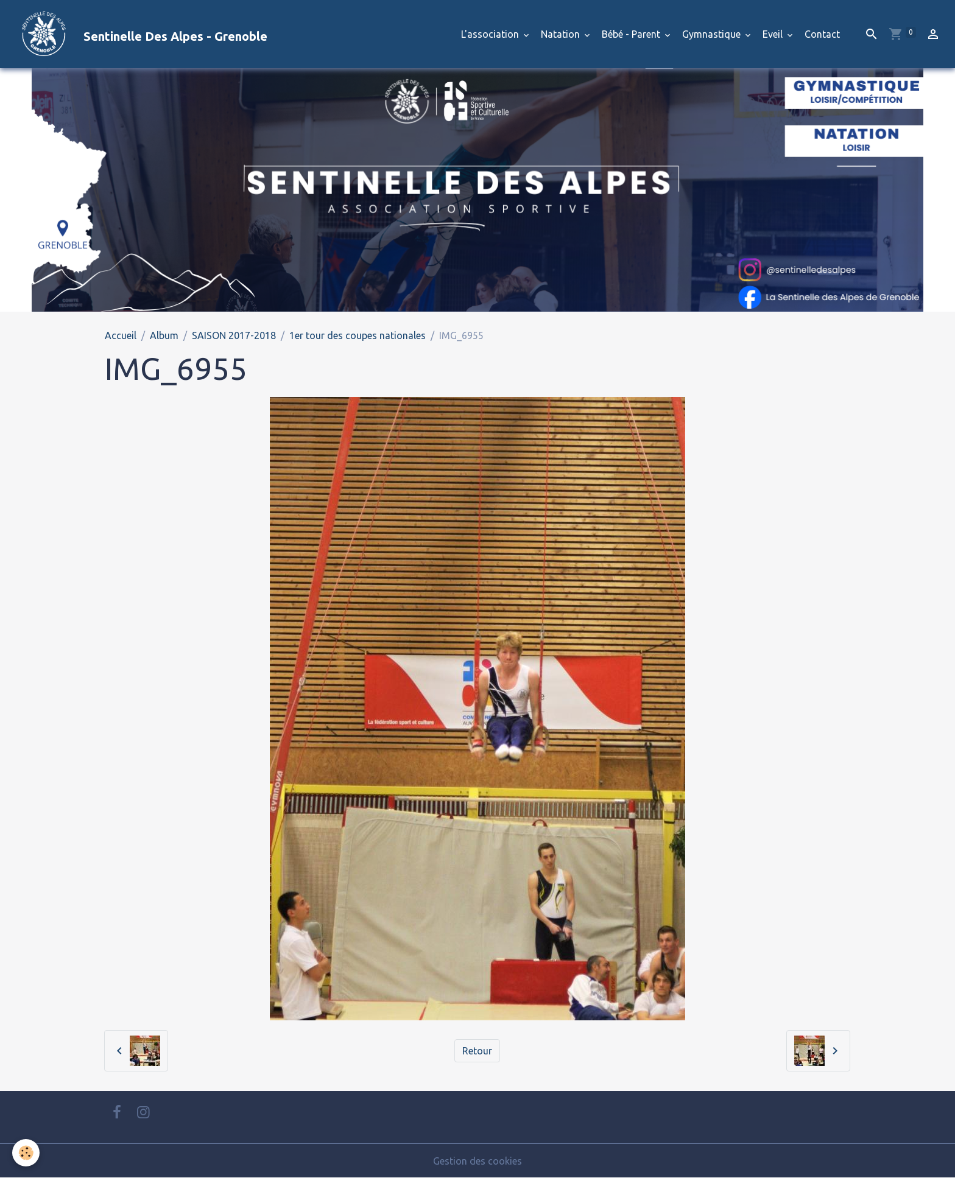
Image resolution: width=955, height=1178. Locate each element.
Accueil (120, 335)
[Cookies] (26, 1152)
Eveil (774, 34)
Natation (561, 34)
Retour (477, 1050)
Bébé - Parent (632, 34)
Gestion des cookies (477, 1160)
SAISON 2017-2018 (234, 335)
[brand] (138, 34)
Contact (822, 34)
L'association (491, 34)
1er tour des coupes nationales (357, 335)
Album (164, 335)
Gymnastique (712, 34)
